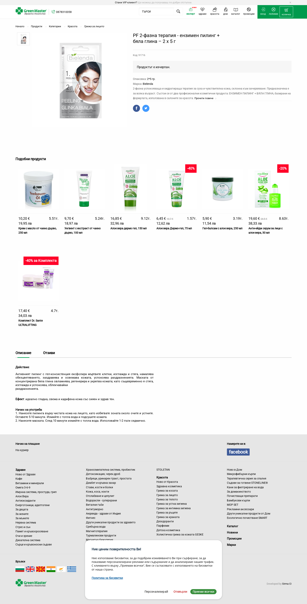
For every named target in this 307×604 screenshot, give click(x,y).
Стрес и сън (22, 527)
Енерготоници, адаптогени (32, 505)
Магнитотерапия (96, 531)
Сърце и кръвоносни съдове (33, 544)
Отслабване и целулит (100, 495)
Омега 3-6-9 (22, 487)
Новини (232, 532)
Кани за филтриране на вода (245, 487)
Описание (23, 353)
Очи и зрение (23, 535)
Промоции (234, 538)
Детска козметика (168, 530)
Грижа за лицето (167, 495)
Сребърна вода (96, 526)
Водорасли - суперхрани (101, 500)
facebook (238, 452)
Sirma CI (287, 583)
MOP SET (232, 504)
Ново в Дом (234, 469)
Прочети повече (205, 98)
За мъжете (22, 518)
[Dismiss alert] (290, 2)
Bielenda (148, 83)
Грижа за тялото (167, 499)
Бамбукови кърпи (238, 500)
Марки (231, 545)
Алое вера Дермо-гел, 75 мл (174, 228)
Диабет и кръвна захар (101, 482)
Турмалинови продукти (101, 535)
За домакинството (239, 491)
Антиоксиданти (25, 500)
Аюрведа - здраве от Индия (103, 513)
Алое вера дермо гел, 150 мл (128, 228)
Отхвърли (180, 591)
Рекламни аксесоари (240, 509)
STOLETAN (163, 469)
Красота (162, 477)
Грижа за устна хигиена (171, 503)
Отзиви (49, 353)
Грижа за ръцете (167, 512)
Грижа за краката (168, 517)
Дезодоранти (165, 521)
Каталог (232, 526)
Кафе (18, 478)
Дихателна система (27, 540)
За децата (21, 509)
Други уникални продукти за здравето (110, 522)
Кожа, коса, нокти (97, 491)
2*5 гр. (151, 78)
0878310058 (64, 12)
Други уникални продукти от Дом (248, 513)
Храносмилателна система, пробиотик (110, 469)
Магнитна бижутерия (99, 539)
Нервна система (25, 522)
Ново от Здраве (25, 474)
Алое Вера (22, 496)
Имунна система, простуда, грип (36, 492)
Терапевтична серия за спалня (246, 478)
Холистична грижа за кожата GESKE (179, 534)
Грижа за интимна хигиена (173, 508)
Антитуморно (94, 509)
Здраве (20, 470)
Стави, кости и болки (99, 487)
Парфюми (162, 525)
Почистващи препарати (242, 495)
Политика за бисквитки (107, 578)
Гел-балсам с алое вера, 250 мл (222, 228)
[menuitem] (286, 12)
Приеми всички (203, 591)
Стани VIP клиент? (126, 2)
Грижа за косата (167, 490)
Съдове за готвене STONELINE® (247, 482)
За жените (21, 513)
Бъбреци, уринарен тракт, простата (109, 478)
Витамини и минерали (29, 483)
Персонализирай (156, 591)
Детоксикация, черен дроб (103, 474)
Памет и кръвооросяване (31, 531)
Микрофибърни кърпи (241, 474)
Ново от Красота (167, 481)
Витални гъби (95, 504)
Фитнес (90, 517)
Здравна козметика (169, 486)
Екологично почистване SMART (247, 517)
